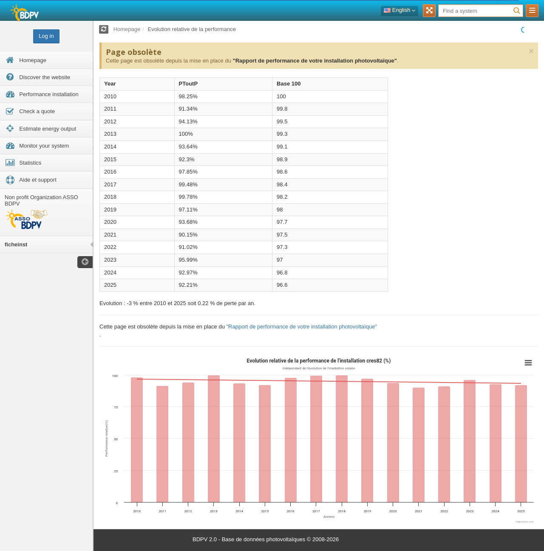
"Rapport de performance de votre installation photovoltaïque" (314, 60)
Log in (46, 36)
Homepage (127, 29)
